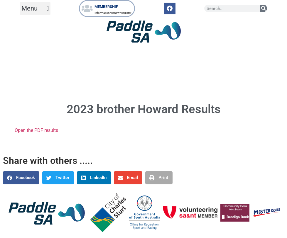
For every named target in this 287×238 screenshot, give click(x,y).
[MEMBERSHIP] (87, 8)
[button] (35, 8)
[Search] (263, 8)
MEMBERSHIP (106, 6)
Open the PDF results (36, 130)
